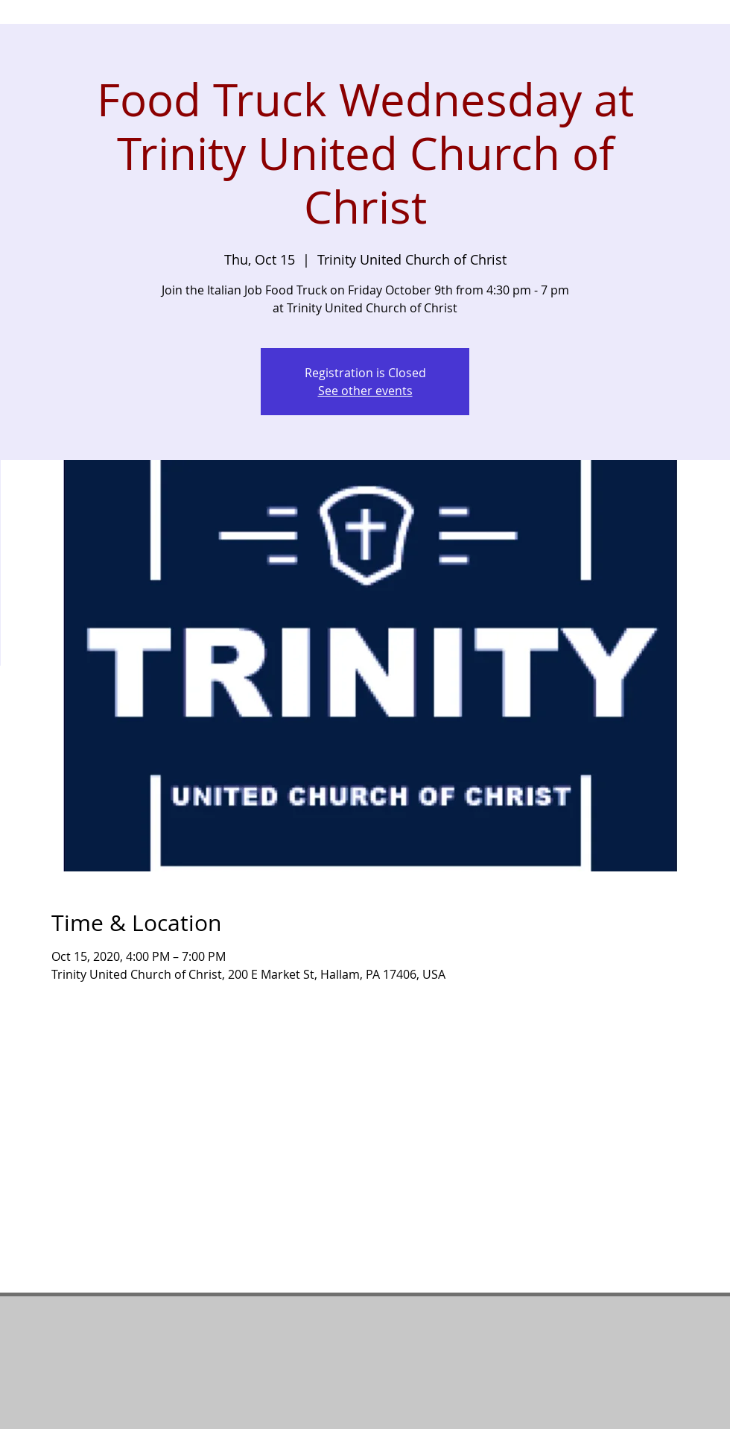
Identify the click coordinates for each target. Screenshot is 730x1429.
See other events (365, 390)
